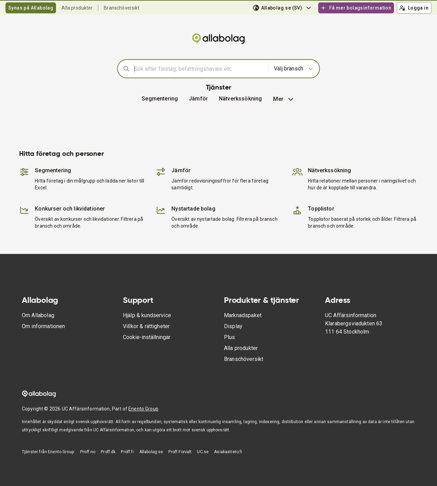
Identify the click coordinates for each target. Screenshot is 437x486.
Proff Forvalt (180, 451)
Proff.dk (108, 451)
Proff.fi (127, 451)
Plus (229, 337)
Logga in (413, 8)
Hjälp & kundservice (147, 315)
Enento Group (143, 408)
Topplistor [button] (321, 208)
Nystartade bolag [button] (193, 208)
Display (233, 326)
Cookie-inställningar (146, 337)
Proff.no (87, 451)
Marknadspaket (243, 315)
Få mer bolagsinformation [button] (355, 8)
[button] (198, 99)
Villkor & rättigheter (146, 326)
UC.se (203, 451)
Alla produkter (77, 8)
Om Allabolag (38, 315)
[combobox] (198, 68)
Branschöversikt (121, 8)
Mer (284, 99)
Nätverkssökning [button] (240, 98)
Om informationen (43, 326)
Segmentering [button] (160, 98)
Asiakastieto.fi (228, 451)
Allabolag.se (151, 451)
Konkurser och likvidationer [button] (70, 208)
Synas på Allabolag (30, 8)
